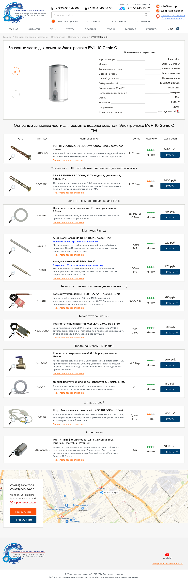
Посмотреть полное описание (68, 159)
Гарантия (130, 28)
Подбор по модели (78, 36)
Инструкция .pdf (169, 112)
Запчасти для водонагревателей (31, 36)
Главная (13, 28)
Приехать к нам (23, 519)
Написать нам (23, 511)
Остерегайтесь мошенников (167, 563)
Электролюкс (58, 36)
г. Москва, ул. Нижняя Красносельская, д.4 (173, 16)
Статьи (111, 28)
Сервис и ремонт (172, 11)
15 (15, 94)
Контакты (151, 28)
